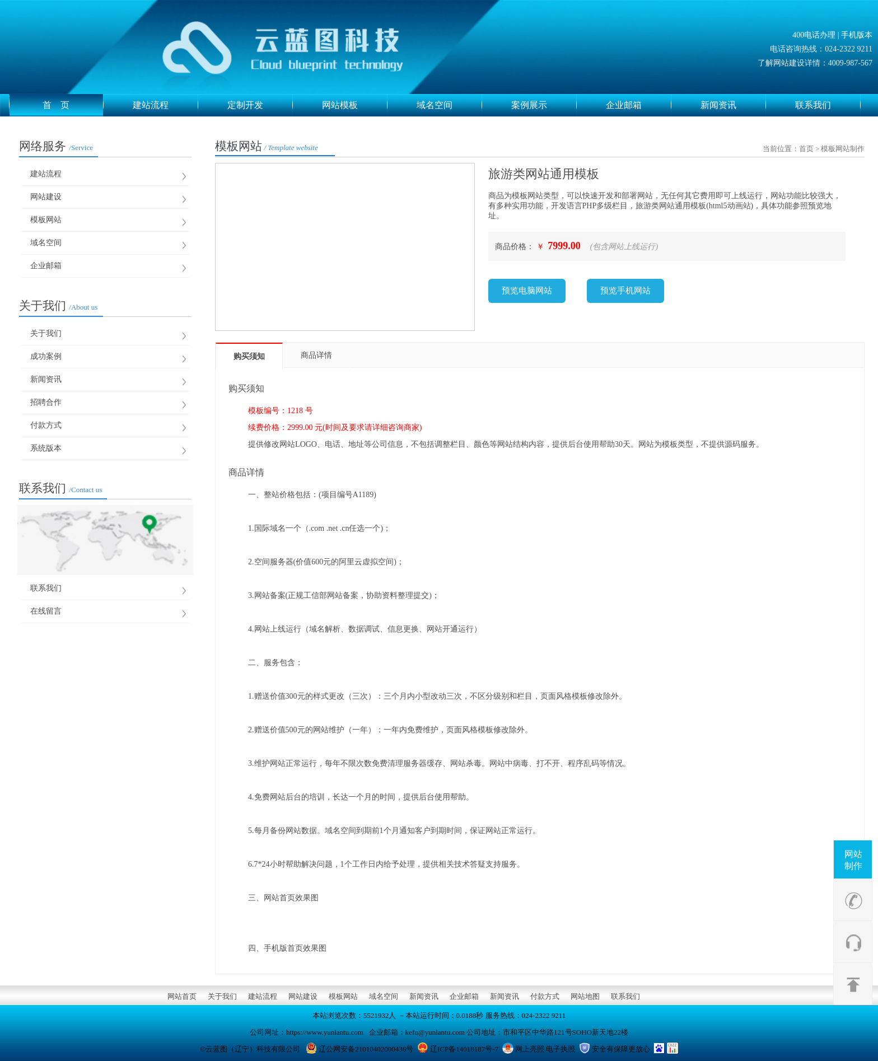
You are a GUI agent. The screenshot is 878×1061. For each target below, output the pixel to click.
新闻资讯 (733, 105)
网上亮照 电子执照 (545, 1049)
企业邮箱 (638, 105)
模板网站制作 (843, 148)
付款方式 (46, 425)
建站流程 (165, 105)
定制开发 (260, 105)
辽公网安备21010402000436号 (366, 1049)
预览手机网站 (625, 290)
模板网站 (46, 220)
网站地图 (585, 996)
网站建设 (46, 197)
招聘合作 (46, 402)
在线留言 (46, 611)
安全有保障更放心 (621, 1049)
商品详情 (316, 355)
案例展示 (544, 105)
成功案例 (46, 356)
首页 (806, 148)
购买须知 (249, 356)
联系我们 (828, 105)
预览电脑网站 (527, 290)
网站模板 (354, 105)
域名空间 (449, 105)
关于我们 (58, 305)
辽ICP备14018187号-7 (464, 1049)
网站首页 (182, 996)
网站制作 (853, 860)
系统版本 (46, 448)
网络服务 (56, 146)
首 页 (73, 105)
